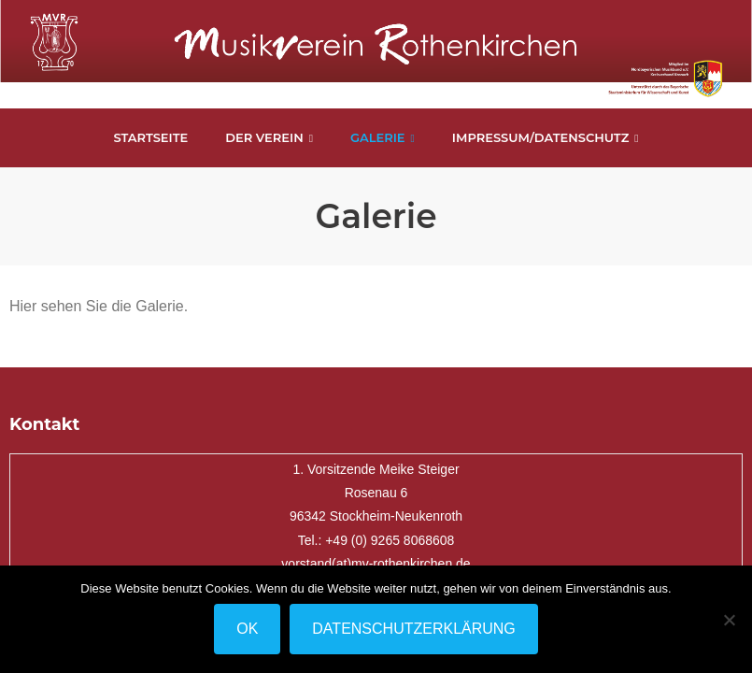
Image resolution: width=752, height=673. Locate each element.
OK (247, 629)
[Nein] (728, 619)
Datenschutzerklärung (414, 629)
